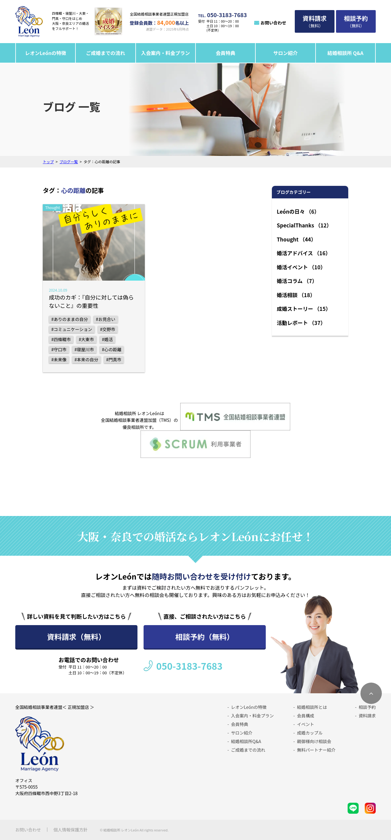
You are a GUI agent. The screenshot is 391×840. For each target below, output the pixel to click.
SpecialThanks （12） (304, 225)
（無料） (315, 21)
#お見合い (105, 319)
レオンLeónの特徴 (45, 53)
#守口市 (59, 349)
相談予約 (367, 707)
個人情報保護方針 (70, 829)
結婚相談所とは (312, 707)
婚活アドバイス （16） (304, 253)
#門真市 (114, 359)
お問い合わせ (273, 23)
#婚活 (107, 339)
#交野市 (107, 329)
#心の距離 (112, 349)
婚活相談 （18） (296, 295)
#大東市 (86, 339)
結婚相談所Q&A (246, 741)
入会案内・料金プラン (165, 53)
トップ (48, 161)
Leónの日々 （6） (298, 211)
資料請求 (367, 716)
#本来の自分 (86, 359)
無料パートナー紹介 (316, 750)
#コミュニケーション (71, 329)
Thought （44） (296, 239)
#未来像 (59, 359)
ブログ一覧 (69, 161)
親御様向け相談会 (314, 741)
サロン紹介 (285, 53)
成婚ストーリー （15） (304, 308)
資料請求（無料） (76, 636)
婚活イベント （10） (301, 267)
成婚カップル (310, 733)
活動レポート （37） (301, 322)
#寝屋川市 (84, 349)
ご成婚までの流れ (105, 53)
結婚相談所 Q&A (345, 53)
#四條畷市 (61, 339)
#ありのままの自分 (69, 319)
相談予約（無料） (204, 636)
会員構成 (305, 716)
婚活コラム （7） (297, 281)
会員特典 (225, 53)
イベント (305, 724)
